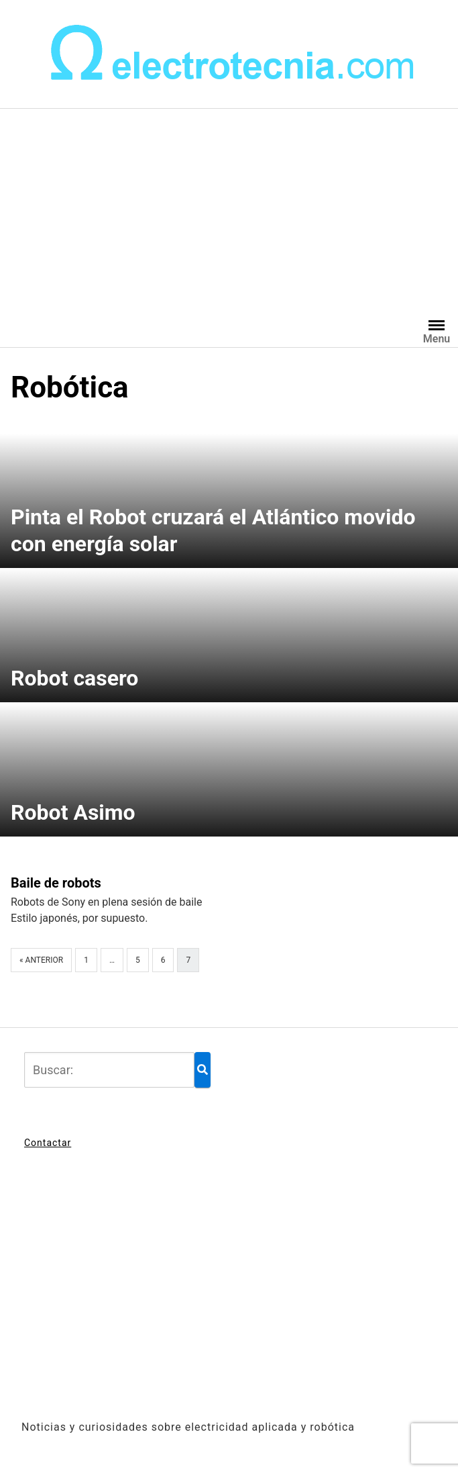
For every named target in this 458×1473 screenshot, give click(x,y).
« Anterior (41, 960)
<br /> (229, 1293)
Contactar (47, 1142)
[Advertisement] (229, 209)
